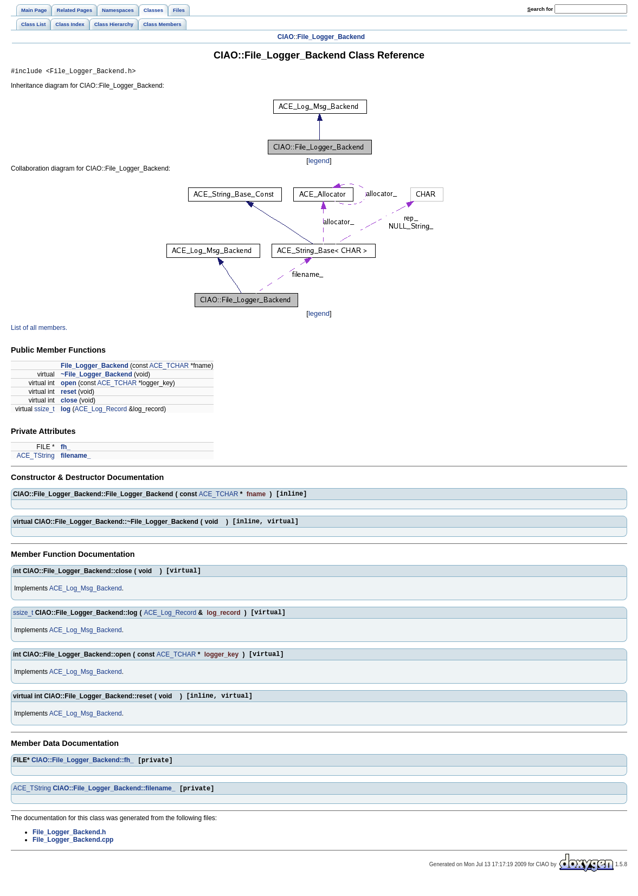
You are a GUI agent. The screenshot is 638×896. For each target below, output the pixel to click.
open (68, 384)
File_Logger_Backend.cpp (73, 853)
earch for (540, 9)
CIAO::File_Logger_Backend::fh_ (82, 772)
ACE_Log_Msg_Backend (85, 595)
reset (68, 393)
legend (319, 162)
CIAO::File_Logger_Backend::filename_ (114, 802)
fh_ (65, 448)
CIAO (286, 37)
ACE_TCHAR (169, 367)
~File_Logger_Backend (96, 376)
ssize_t (44, 410)
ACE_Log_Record (100, 410)
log (65, 410)
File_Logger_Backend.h (69, 845)
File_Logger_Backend (331, 37)
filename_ (76, 457)
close (69, 402)
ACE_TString (36, 457)
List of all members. (39, 329)
